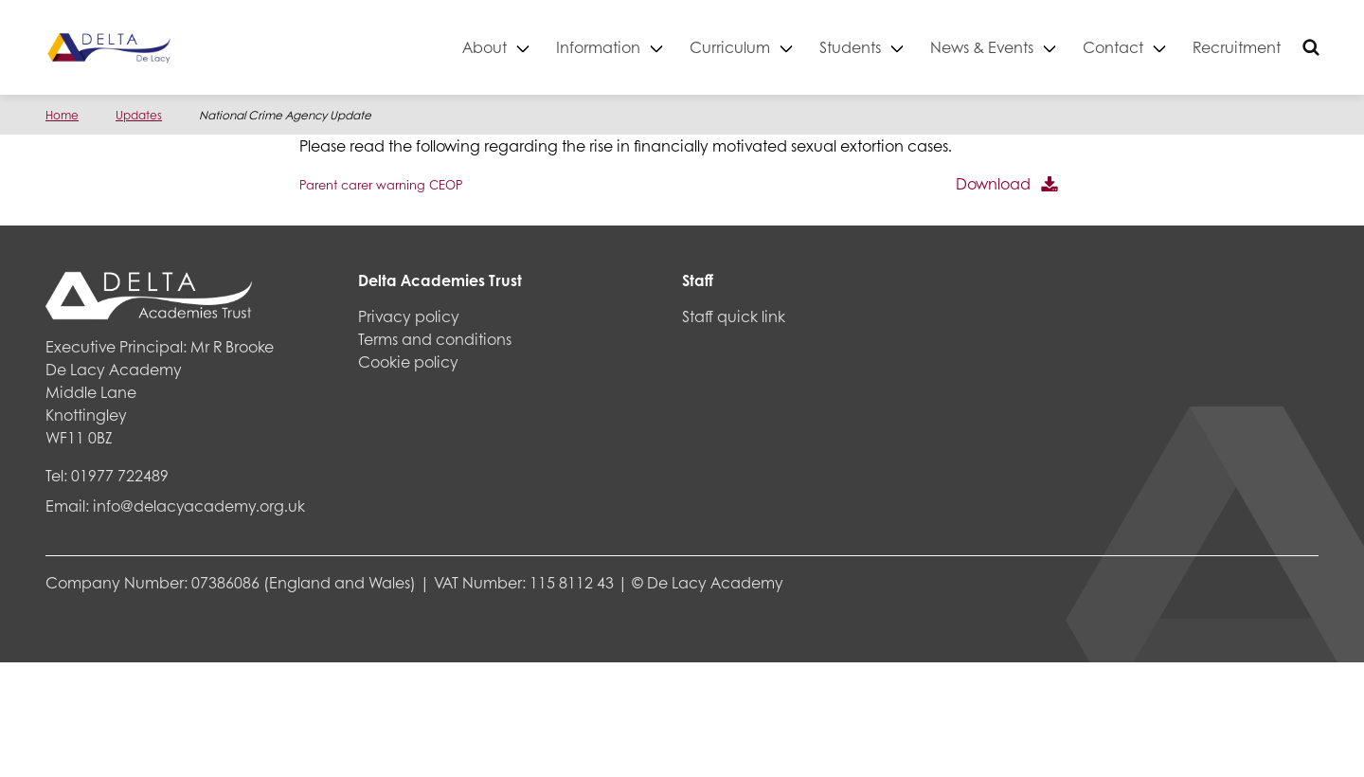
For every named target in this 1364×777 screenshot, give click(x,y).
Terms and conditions (435, 339)
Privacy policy (408, 316)
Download (993, 183)
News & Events (981, 47)
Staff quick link (733, 316)
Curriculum (730, 47)
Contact (1113, 47)
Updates (139, 115)
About (484, 47)
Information (598, 47)
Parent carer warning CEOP (380, 184)
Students (850, 47)
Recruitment (1237, 47)
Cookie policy (408, 361)
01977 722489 (120, 475)
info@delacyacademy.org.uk (199, 505)
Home (62, 115)
